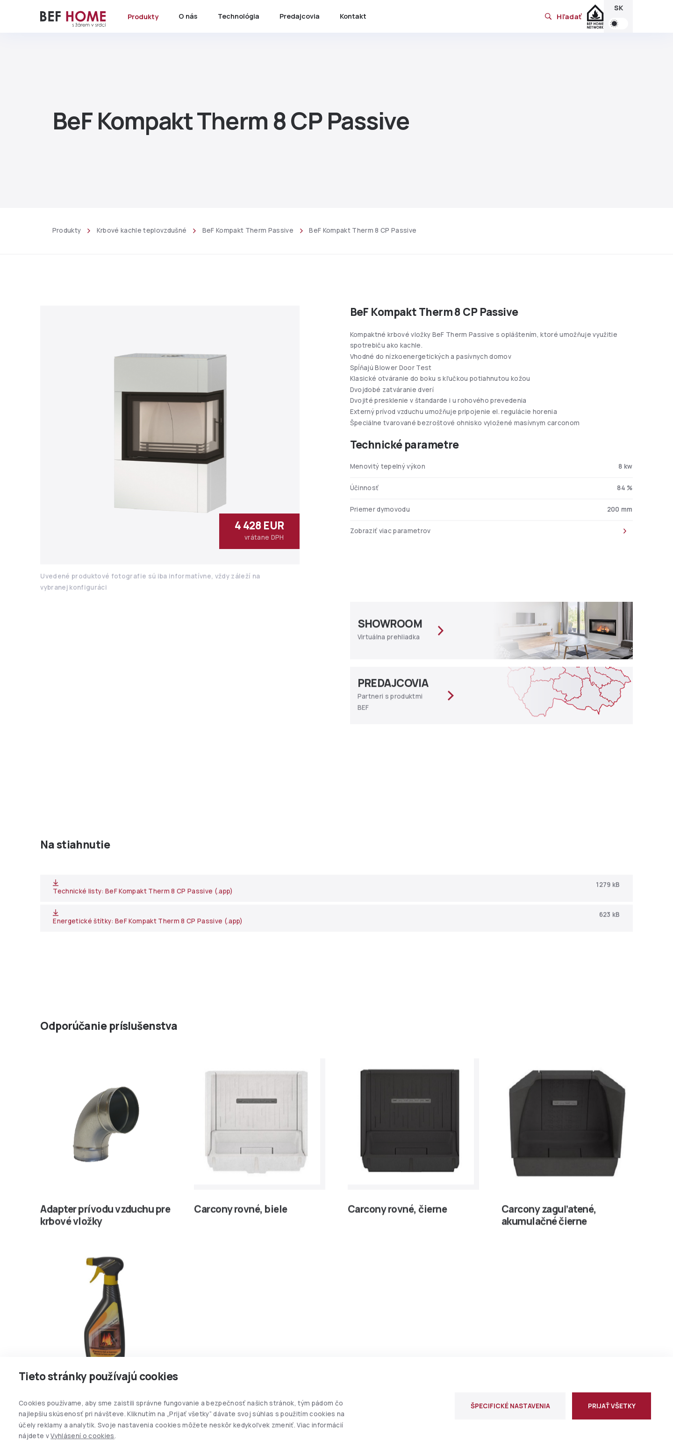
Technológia (238, 16)
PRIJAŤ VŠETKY (612, 1406)
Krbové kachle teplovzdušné (142, 230)
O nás (188, 16)
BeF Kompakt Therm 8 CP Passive (362, 230)
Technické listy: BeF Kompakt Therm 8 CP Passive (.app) (143, 892)
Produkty (143, 16)
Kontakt (353, 16)
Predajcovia (299, 16)
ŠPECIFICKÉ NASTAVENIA (510, 1406)
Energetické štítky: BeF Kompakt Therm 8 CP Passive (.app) (148, 922)
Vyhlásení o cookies (82, 1436)
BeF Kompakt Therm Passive (248, 230)
